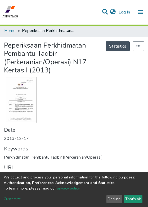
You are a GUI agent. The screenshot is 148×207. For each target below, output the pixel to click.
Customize (12, 198)
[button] (113, 12)
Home (10, 31)
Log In (125, 12)
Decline (114, 198)
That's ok (133, 198)
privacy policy (68, 188)
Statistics (117, 46)
